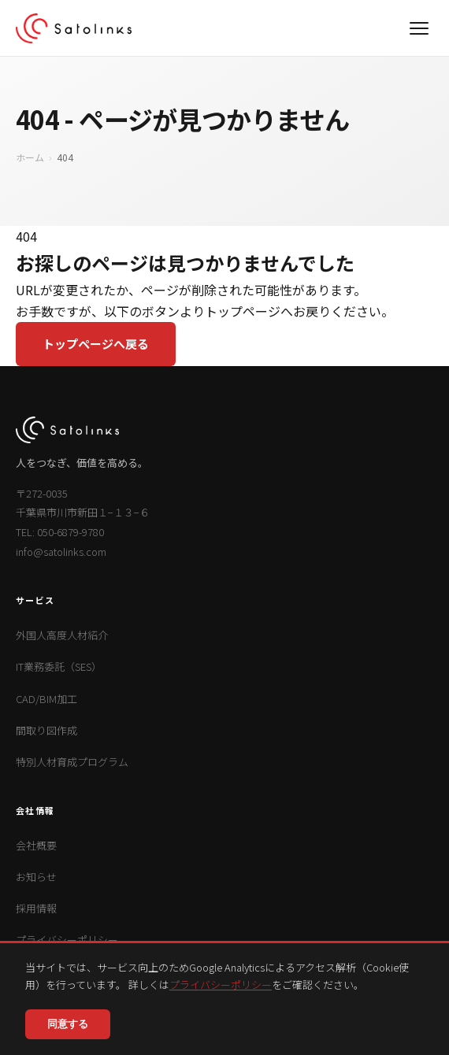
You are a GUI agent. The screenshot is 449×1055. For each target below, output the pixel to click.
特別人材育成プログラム (72, 761)
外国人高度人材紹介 (62, 634)
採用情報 (36, 908)
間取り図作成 (46, 730)
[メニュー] (419, 28)
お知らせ (36, 876)
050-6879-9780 (70, 531)
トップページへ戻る (96, 343)
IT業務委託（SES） (59, 666)
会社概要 (36, 845)
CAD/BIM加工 (46, 698)
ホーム (30, 157)
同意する (67, 1024)
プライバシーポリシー (220, 984)
